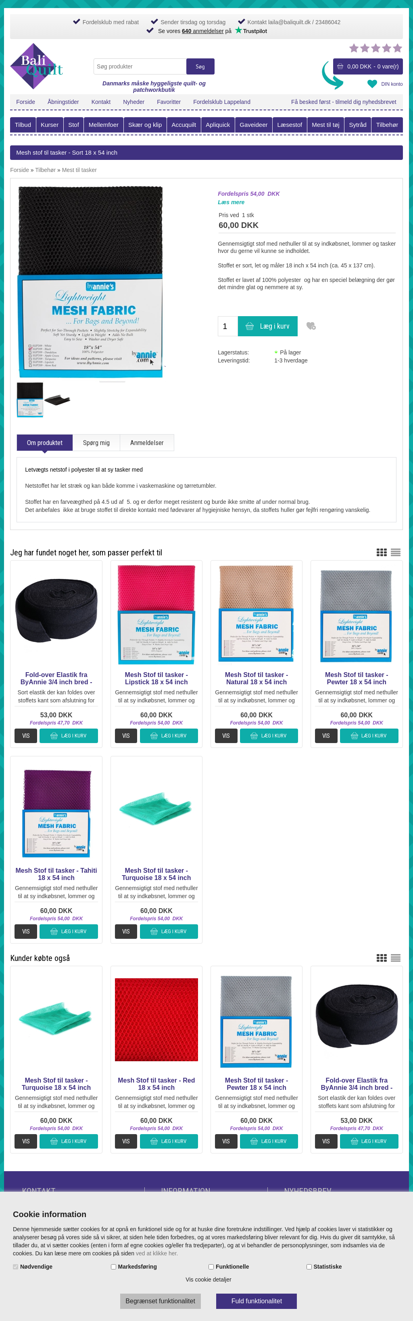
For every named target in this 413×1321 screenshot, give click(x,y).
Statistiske (328, 1266)
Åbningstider (63, 102)
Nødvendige (36, 1266)
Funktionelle (232, 1266)
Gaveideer (253, 124)
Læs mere (231, 202)
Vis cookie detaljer (208, 1279)
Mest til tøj (325, 124)
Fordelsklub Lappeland (221, 102)
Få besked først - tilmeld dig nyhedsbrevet (343, 102)
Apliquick (218, 124)
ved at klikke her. (157, 1253)
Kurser (49, 124)
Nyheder (133, 102)
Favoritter (169, 102)
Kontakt (101, 102)
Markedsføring (137, 1266)
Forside (25, 102)
